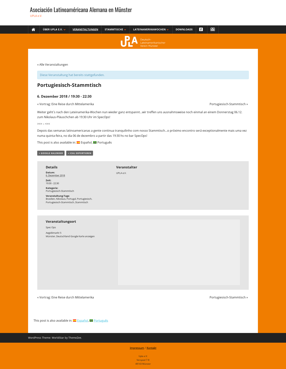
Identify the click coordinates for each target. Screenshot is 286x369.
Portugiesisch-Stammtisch (229, 104)
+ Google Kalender (51, 153)
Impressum (137, 348)
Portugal (71, 198)
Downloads (184, 29)
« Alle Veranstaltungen (52, 65)
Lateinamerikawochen (149, 29)
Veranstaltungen (85, 29)
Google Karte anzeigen (82, 236)
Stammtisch (81, 202)
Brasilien (50, 198)
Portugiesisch (84, 198)
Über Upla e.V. (53, 29)
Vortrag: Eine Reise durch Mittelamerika (65, 104)
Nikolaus (60, 198)
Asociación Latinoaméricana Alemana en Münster (81, 9)
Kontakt (151, 348)
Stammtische (114, 29)
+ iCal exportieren (79, 153)
